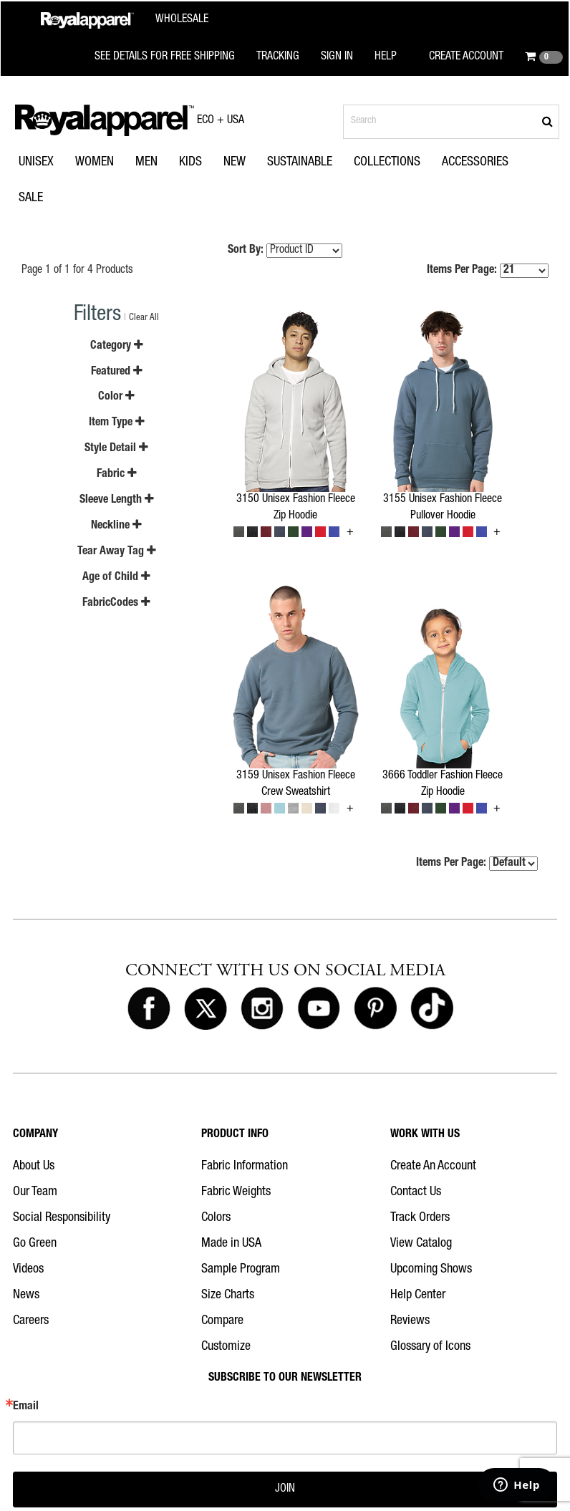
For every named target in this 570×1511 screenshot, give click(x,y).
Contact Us (415, 1192)
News (26, 1295)
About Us (33, 1166)
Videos (28, 1269)
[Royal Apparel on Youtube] (318, 1009)
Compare (222, 1321)
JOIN (285, 1489)
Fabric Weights (236, 1192)
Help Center (417, 1295)
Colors (216, 1218)
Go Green (35, 1243)
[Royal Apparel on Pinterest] (375, 1009)
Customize (226, 1347)
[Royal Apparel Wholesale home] (124, 20)
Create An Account (433, 1166)
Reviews (410, 1321)
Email (26, 1407)
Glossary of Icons (430, 1347)
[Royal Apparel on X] (205, 1009)
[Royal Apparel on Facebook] (148, 1009)
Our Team (35, 1192)
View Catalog (421, 1243)
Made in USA (231, 1243)
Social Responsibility (61, 1218)
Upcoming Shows (431, 1269)
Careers (31, 1321)
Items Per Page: (488, 271)
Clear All (144, 318)
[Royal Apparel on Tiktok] (431, 1009)
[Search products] (451, 122)
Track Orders (420, 1218)
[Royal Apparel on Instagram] (262, 1009)
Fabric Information (244, 1166)
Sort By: (246, 250)
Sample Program (240, 1269)
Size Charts (227, 1295)
